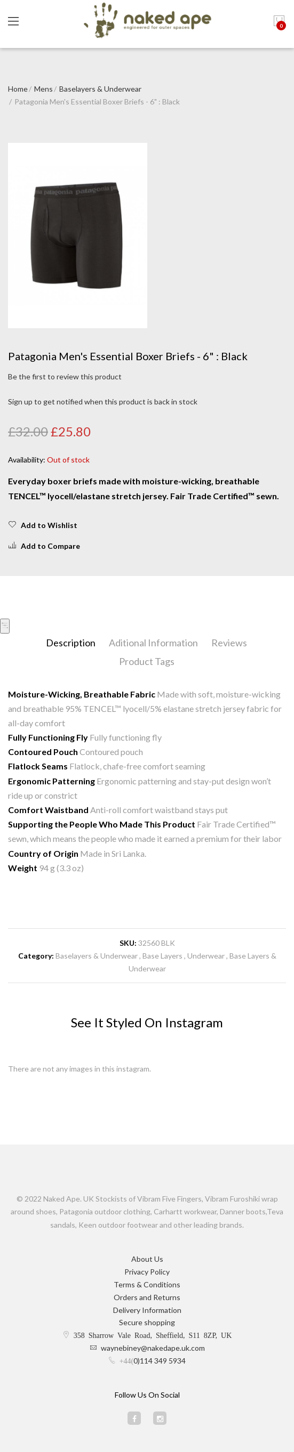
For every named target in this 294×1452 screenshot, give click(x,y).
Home (18, 88)
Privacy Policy (147, 1271)
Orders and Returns (147, 1297)
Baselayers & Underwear (100, 88)
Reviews (229, 642)
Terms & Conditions (147, 1284)
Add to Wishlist (42, 525)
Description (71, 642)
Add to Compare (44, 545)
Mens (43, 88)
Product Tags (146, 661)
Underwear (206, 955)
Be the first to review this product (65, 376)
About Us (147, 1258)
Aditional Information (153, 642)
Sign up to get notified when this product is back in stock (102, 401)
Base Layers (162, 955)
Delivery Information (147, 1310)
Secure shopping (147, 1322)
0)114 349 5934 (159, 1360)
